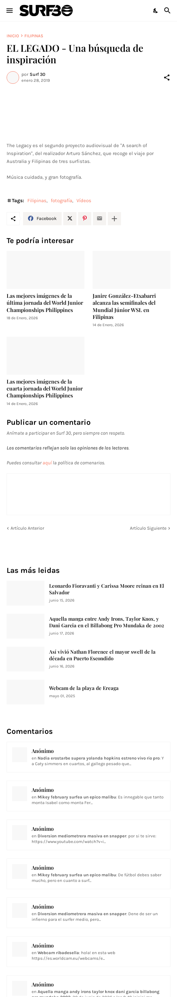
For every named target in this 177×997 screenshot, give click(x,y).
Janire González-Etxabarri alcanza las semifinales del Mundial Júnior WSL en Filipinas (124, 306)
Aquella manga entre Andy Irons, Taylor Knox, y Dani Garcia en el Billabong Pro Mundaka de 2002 (106, 622)
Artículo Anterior (27, 528)
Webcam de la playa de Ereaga (84, 688)
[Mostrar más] (114, 218)
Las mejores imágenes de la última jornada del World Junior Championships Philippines (45, 302)
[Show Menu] (9, 10)
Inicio (13, 36)
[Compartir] (166, 77)
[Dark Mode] (156, 10)
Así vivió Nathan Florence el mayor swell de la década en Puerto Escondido (102, 655)
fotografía (61, 200)
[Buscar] (168, 10)
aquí (47, 463)
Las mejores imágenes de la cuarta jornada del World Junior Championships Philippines (45, 388)
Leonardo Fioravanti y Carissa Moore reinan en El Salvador (106, 589)
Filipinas (33, 36)
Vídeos (83, 200)
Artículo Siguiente (148, 528)
